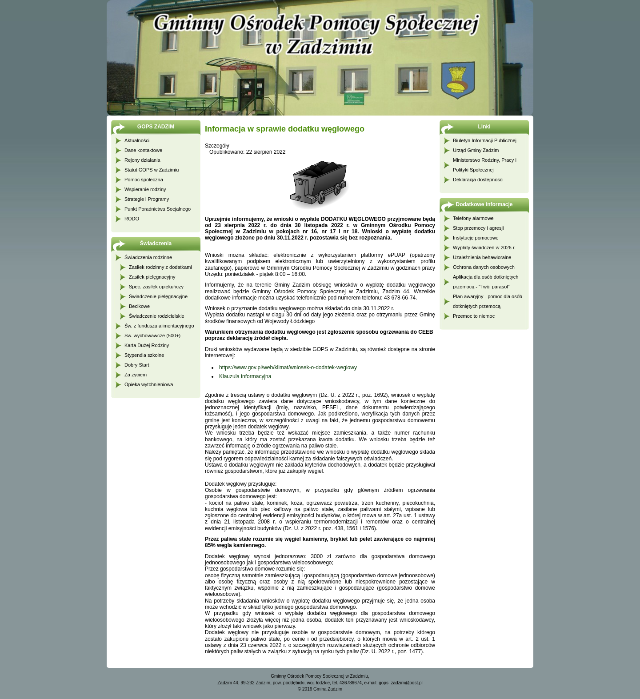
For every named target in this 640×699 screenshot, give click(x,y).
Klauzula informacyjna (245, 376)
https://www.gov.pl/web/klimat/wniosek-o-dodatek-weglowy (288, 367)
